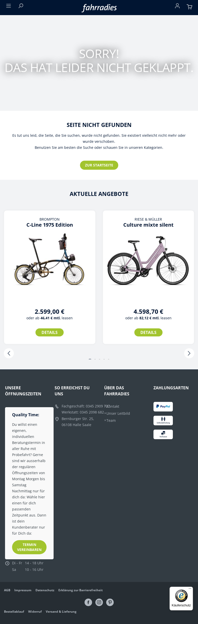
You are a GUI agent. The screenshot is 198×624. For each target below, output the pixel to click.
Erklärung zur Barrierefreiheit (80, 590)
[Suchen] (21, 7)
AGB (7, 590)
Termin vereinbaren (29, 547)
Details (50, 332)
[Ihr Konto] (177, 7)
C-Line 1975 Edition (49, 225)
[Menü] (9, 7)
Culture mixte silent (148, 225)
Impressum (22, 590)
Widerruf (35, 611)
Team (111, 420)
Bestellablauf (14, 611)
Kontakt (112, 406)
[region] (99, 282)
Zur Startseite (99, 165)
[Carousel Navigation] (99, 353)
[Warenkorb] (189, 7)
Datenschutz (44, 590)
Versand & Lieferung (61, 611)
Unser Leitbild (118, 413)
